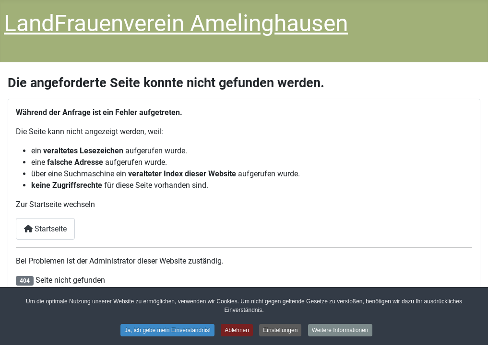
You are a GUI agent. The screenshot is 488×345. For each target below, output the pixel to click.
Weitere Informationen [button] (340, 330)
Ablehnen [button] (237, 330)
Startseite (45, 228)
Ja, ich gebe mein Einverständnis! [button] (167, 330)
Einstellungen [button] (280, 330)
